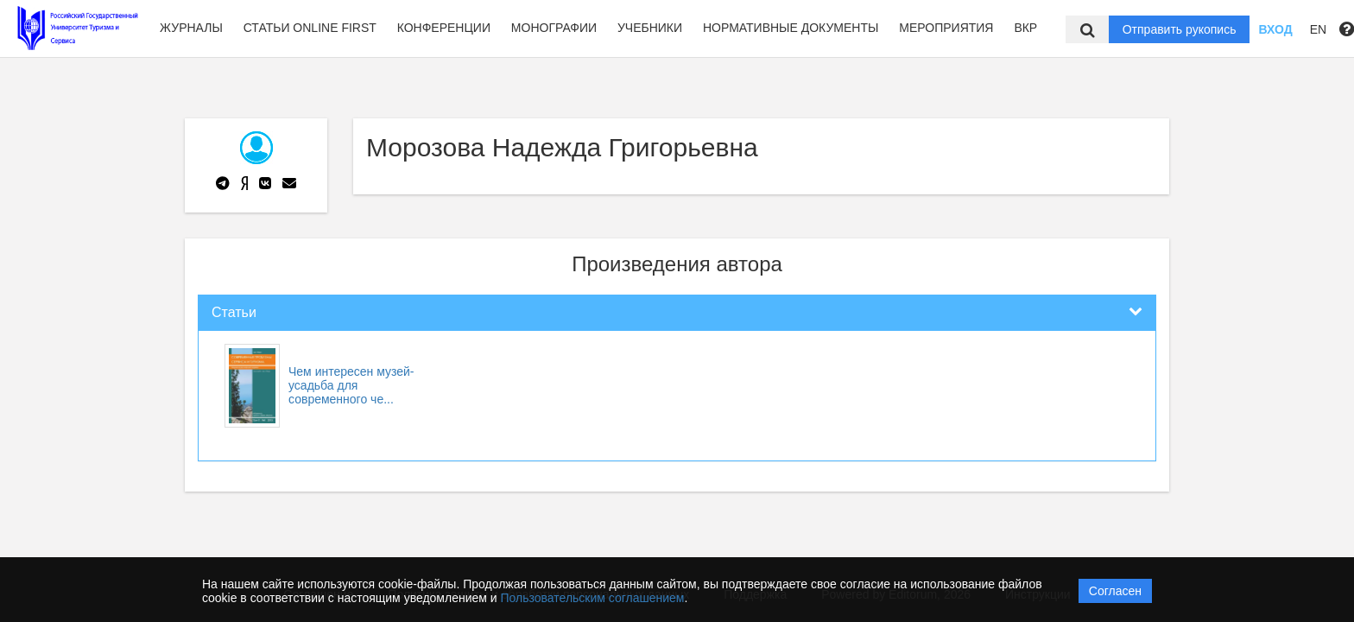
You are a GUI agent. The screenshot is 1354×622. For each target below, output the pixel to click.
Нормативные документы (790, 28)
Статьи (234, 312)
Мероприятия (946, 28)
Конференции (443, 28)
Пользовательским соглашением (593, 598)
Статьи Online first (310, 28)
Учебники (649, 28)
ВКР (1025, 28)
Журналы (191, 28)
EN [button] (1318, 29)
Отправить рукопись (1180, 29)
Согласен (1115, 591)
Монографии (554, 28)
